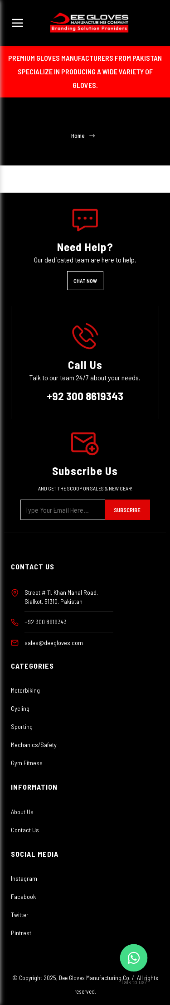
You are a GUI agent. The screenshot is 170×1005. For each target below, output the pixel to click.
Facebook (23, 896)
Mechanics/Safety (34, 744)
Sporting (22, 726)
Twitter (20, 914)
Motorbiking (25, 690)
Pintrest (21, 933)
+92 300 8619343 (85, 396)
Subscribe (127, 510)
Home (78, 135)
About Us (22, 812)
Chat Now (85, 280)
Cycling (20, 708)
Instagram (24, 878)
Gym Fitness (27, 763)
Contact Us (25, 830)
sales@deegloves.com (53, 642)
